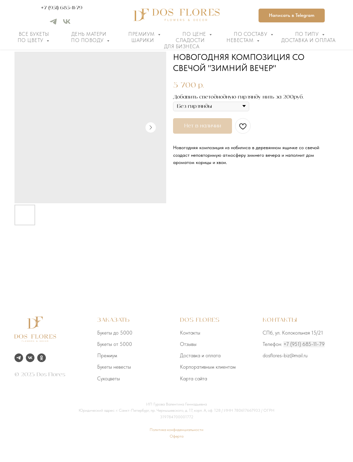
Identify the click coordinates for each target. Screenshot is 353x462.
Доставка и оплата (308, 40)
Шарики (142, 40)
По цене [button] (195, 34)
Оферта (176, 436)
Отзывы (188, 344)
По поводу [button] (88, 40)
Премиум (107, 355)
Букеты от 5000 (114, 344)
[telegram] (53, 24)
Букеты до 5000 (114, 333)
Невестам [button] (240, 40)
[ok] (41, 357)
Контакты (190, 333)
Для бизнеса (182, 46)
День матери (89, 34)
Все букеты (34, 34)
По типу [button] (307, 34)
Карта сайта (193, 379)
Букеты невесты (114, 367)
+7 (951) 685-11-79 (61, 8)
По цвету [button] (31, 40)
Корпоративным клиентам (208, 367)
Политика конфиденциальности (176, 429)
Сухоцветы (108, 379)
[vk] (66, 24)
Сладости (190, 40)
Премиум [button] (142, 34)
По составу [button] (251, 34)
